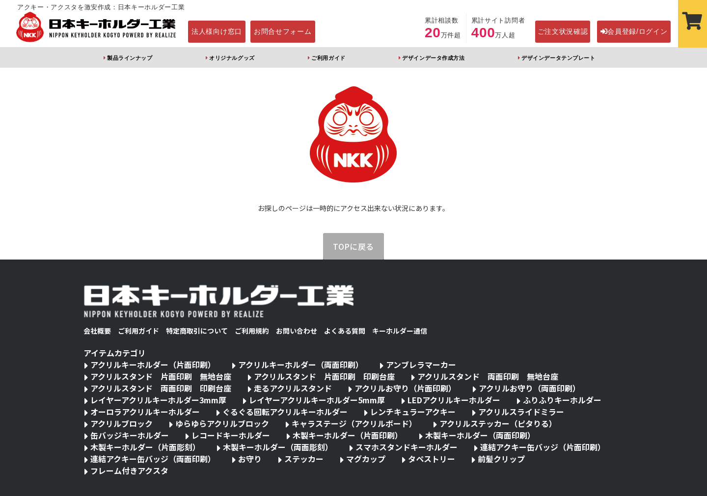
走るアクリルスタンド (293, 388)
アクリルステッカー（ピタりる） (498, 423)
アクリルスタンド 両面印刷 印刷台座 (160, 388)
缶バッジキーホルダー (129, 435)
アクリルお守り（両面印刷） (529, 388)
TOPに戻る (353, 246)
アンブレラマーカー (421, 364)
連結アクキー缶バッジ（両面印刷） (153, 459)
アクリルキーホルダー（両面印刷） (300, 364)
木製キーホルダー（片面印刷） (348, 435)
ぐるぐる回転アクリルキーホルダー (285, 412)
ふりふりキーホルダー (562, 400)
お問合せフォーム (283, 31)
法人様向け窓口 (216, 31)
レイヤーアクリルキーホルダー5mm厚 (317, 400)
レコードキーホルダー (230, 435)
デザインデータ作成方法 (433, 58)
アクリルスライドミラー (521, 412)
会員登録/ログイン (634, 31)
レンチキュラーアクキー (413, 412)
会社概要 (97, 331)
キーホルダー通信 (399, 331)
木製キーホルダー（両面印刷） (480, 435)
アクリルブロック (121, 423)
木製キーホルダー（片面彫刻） (145, 447)
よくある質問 (344, 331)
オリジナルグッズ (231, 58)
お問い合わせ (296, 331)
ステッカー (304, 459)
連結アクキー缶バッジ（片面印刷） (542, 447)
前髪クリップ (501, 459)
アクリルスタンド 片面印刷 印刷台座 (324, 376)
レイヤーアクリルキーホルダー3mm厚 (158, 400)
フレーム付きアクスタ (129, 470)
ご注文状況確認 (563, 31)
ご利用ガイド (328, 58)
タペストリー (431, 459)
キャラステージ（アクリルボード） (354, 423)
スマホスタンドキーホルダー (406, 447)
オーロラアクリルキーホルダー (145, 412)
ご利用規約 (252, 331)
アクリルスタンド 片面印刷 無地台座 (160, 376)
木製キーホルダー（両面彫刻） (278, 447)
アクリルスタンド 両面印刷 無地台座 (487, 376)
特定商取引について (197, 331)
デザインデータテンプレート (558, 58)
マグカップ (365, 459)
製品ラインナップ (129, 58)
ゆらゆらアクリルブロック (222, 423)
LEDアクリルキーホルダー (454, 400)
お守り (250, 459)
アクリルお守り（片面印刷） (405, 388)
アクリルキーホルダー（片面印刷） (153, 364)
